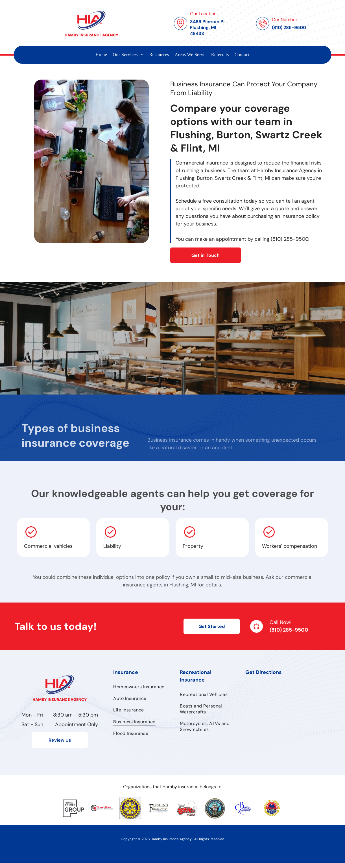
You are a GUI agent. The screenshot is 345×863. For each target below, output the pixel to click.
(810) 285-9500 (289, 630)
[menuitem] (101, 55)
